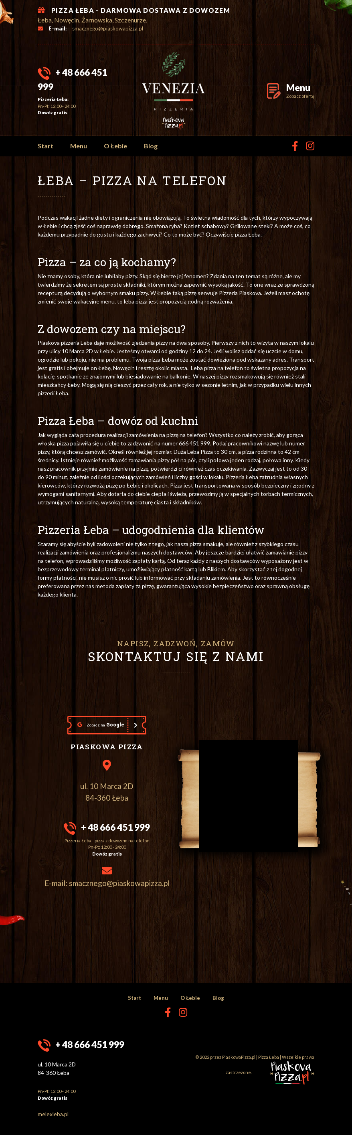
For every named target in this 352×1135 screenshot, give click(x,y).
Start (45, 146)
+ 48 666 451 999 (115, 827)
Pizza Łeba (268, 1057)
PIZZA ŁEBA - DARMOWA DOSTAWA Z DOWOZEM (140, 10)
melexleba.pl (53, 1114)
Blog (151, 146)
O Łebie (115, 146)
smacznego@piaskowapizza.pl (107, 28)
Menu (78, 146)
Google (100, 725)
